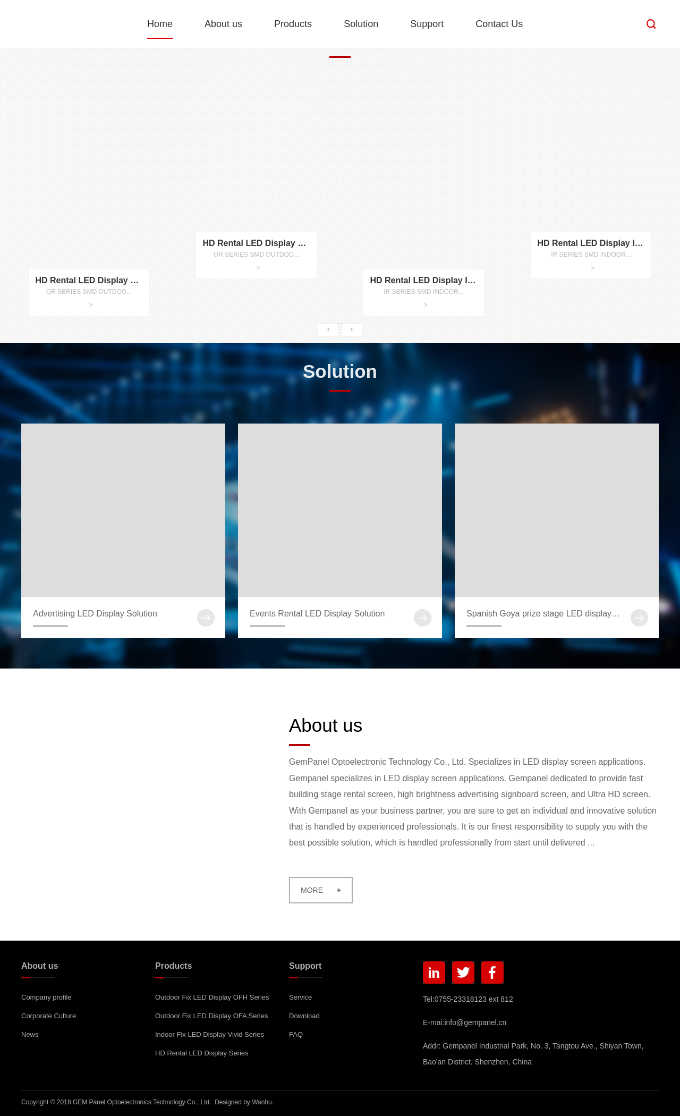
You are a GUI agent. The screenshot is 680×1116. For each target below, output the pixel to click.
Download (304, 1016)
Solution (361, 24)
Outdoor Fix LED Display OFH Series (212, 997)
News (30, 1034)
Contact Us (499, 24)
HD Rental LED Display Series (202, 1053)
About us (223, 24)
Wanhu (262, 1102)
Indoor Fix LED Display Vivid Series (209, 1034)
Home (160, 24)
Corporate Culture (48, 1016)
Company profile (46, 997)
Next (351, 329)
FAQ (296, 1034)
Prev (328, 329)
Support (427, 24)
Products (293, 24)
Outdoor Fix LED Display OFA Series (211, 1016)
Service (300, 997)
